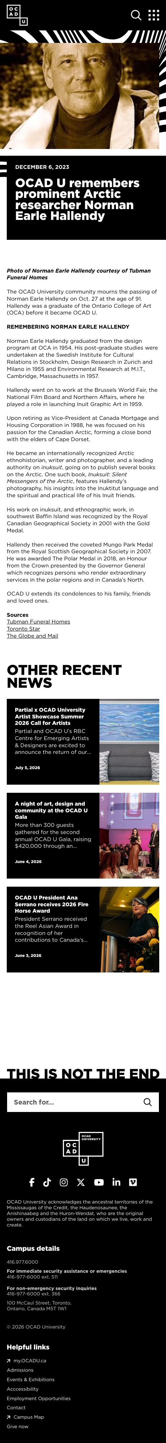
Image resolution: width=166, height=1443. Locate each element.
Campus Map (29, 1417)
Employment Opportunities (39, 1398)
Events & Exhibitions (30, 1380)
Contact (16, 1408)
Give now (17, 1426)
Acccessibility (23, 1389)
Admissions (20, 1370)
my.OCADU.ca (30, 1361)
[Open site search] (136, 15)
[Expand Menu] (153, 15)
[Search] (148, 1102)
